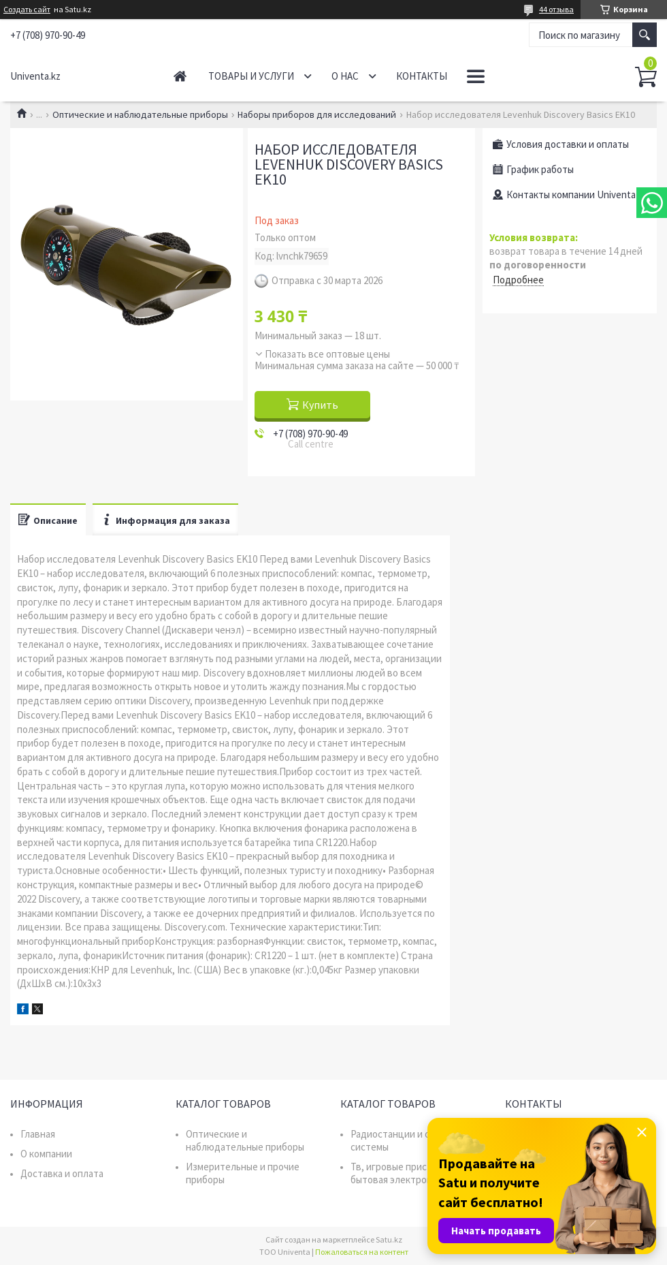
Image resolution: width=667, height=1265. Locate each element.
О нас (345, 75)
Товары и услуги (251, 75)
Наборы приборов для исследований (317, 114)
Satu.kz (389, 1239)
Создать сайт (26, 9)
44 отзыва (556, 9)
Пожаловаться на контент (361, 1252)
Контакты (421, 75)
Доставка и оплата (61, 1173)
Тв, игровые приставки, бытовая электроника (403, 1173)
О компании (46, 1153)
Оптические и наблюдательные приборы (140, 114)
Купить (320, 404)
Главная (180, 76)
